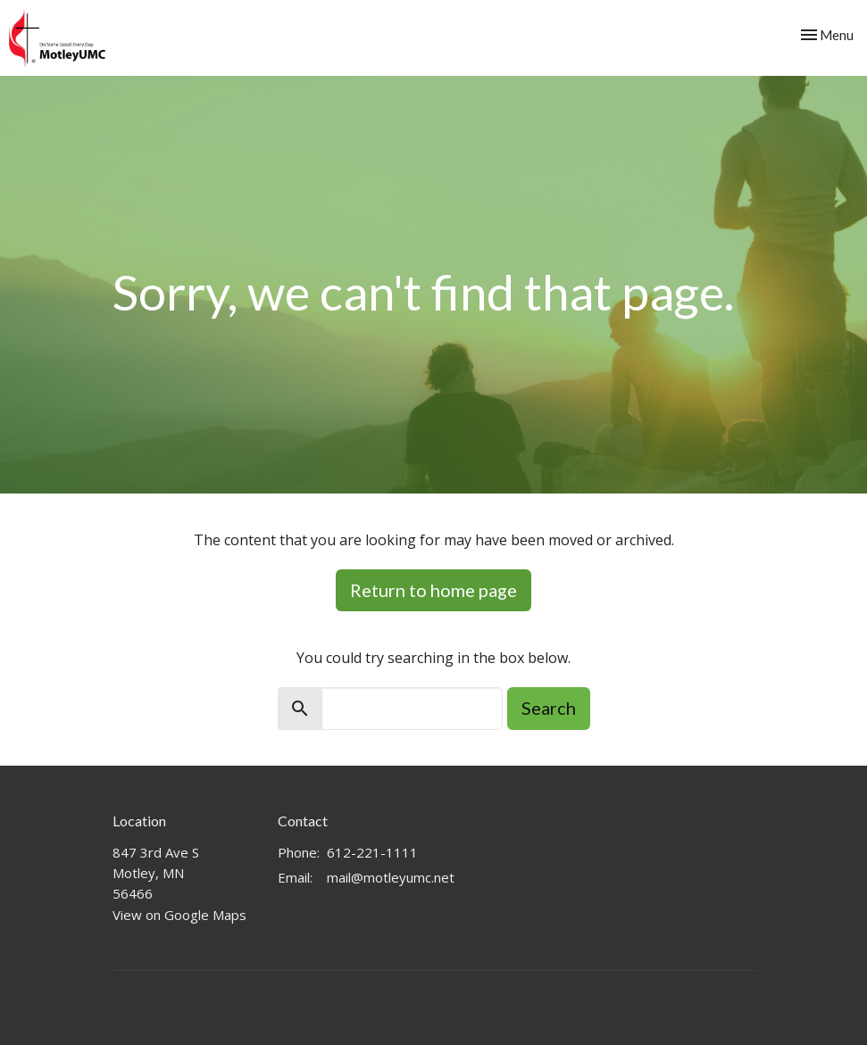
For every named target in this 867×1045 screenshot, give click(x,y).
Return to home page (433, 590)
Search (548, 707)
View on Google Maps (179, 915)
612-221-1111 (372, 852)
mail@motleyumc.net (390, 877)
